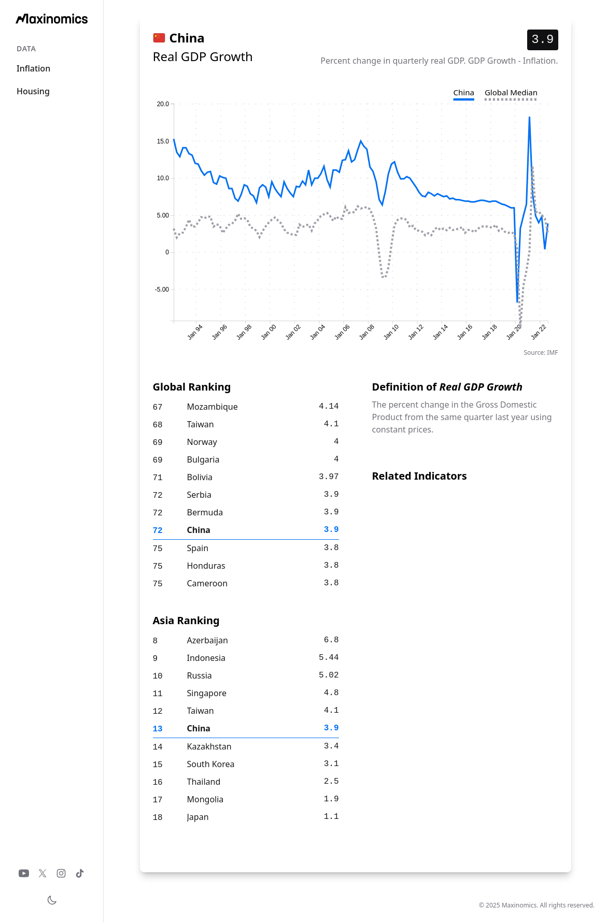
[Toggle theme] (52, 900)
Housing (33, 91)
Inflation (33, 68)
